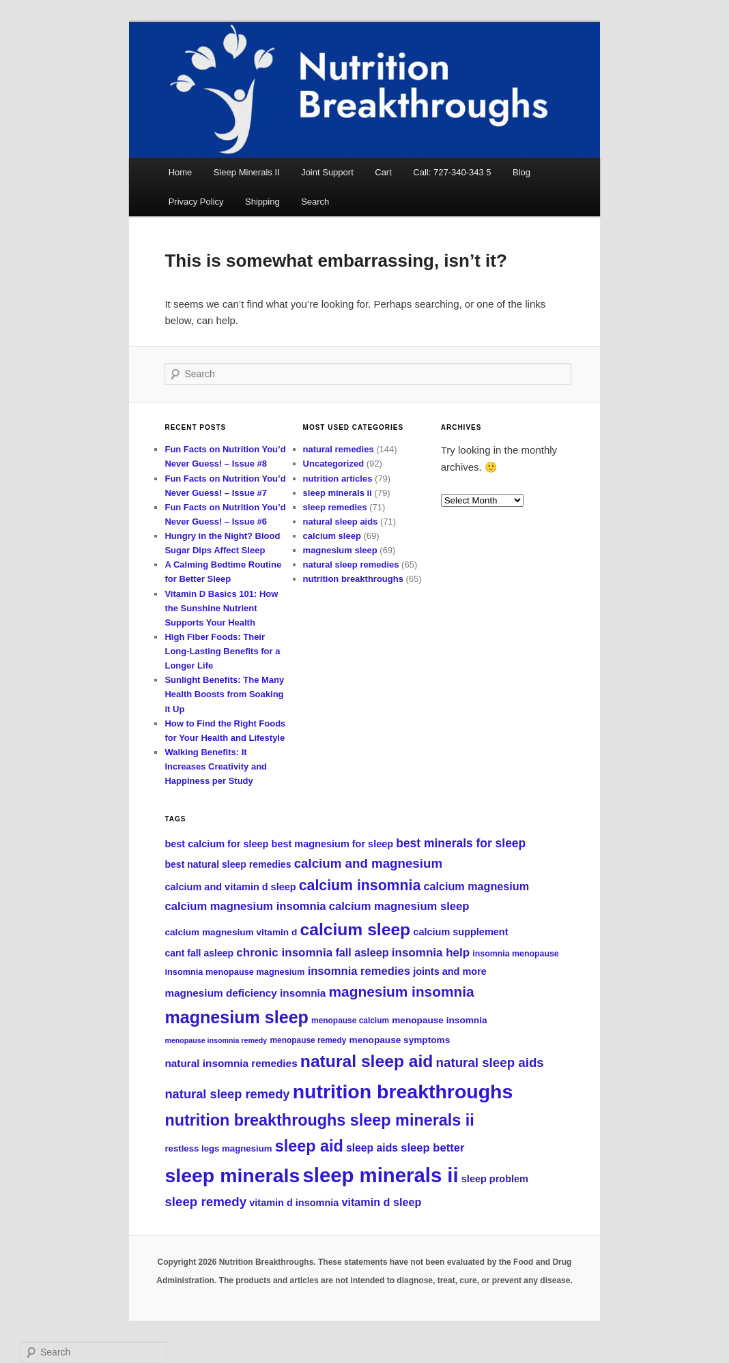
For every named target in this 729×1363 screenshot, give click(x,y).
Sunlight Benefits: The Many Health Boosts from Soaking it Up (224, 694)
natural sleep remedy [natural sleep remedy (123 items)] (227, 1094)
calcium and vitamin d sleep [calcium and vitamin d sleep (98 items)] (230, 886)
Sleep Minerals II (247, 172)
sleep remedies (335, 507)
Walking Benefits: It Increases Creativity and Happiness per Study (216, 766)
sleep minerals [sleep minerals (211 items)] (232, 1175)
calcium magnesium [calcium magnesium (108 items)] (476, 886)
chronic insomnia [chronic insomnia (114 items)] (284, 952)
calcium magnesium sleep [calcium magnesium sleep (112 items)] (399, 906)
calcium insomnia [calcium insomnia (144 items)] (359, 885)
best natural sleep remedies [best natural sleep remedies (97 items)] (228, 864)
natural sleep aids (340, 521)
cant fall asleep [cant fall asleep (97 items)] (199, 953)
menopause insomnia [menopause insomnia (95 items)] (439, 1020)
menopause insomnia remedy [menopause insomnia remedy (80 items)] (216, 1040)
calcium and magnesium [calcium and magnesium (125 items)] (368, 863)
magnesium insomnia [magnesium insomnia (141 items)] (401, 991)
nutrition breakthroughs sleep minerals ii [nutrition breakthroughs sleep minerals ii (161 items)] (319, 1120)
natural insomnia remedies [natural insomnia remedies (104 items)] (231, 1063)
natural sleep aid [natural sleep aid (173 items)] (366, 1061)
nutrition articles (338, 478)
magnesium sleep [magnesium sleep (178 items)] (236, 1017)
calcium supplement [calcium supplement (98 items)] (460, 931)
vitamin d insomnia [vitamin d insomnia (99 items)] (294, 1202)
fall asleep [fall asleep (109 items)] (361, 952)
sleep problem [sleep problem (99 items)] (494, 1178)
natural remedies (338, 449)
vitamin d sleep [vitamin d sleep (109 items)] (382, 1202)
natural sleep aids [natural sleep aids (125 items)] (490, 1062)
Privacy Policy (196, 201)
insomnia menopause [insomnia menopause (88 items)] (515, 953)
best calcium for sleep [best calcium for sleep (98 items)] (216, 843)
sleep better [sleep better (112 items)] (432, 1147)
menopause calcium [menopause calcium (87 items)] (350, 1020)
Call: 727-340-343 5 (452, 172)
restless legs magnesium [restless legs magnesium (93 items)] (218, 1148)
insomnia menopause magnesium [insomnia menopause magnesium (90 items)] (234, 972)
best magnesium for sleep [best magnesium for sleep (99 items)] (333, 843)
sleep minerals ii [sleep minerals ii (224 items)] (380, 1175)
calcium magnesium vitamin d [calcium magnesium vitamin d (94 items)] (231, 932)
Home (180, 172)
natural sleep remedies (351, 564)
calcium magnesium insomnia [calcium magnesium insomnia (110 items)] (245, 906)
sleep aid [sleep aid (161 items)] (309, 1146)
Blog (521, 172)
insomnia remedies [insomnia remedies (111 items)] (359, 971)
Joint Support (327, 172)
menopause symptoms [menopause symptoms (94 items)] (400, 1040)
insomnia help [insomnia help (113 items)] (431, 952)
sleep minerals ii (337, 493)
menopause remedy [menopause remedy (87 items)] (308, 1040)
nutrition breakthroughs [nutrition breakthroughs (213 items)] (403, 1091)
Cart (383, 172)
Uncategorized (333, 463)
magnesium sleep (340, 550)
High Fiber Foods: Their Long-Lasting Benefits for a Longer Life (222, 651)
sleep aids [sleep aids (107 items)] (372, 1148)
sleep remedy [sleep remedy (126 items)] (205, 1202)
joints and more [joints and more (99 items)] (450, 971)
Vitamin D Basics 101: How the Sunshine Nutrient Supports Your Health (221, 608)
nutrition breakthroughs (353, 579)
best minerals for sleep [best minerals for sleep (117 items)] (461, 843)
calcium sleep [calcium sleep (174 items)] (355, 929)
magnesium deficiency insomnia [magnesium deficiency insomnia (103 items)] (245, 993)
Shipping (262, 201)
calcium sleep (332, 536)
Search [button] (315, 201)
